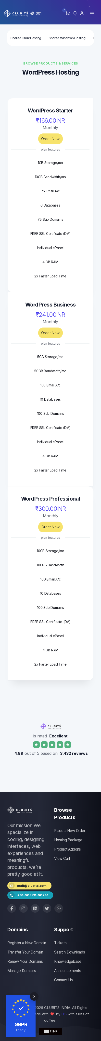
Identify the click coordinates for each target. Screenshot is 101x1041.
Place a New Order (69, 830)
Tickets (60, 943)
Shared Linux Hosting (26, 38)
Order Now (50, 138)
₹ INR (50, 1031)
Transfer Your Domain (25, 952)
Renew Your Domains (25, 961)
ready (21, 1030)
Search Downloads (69, 952)
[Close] (34, 996)
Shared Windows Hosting (67, 38)
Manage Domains (21, 970)
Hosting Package (68, 840)
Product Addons (67, 849)
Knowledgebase (67, 961)
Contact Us (63, 980)
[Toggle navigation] (92, 13)
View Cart (62, 858)
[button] (36, 13)
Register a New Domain (26, 943)
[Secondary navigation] (50, 37)
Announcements (67, 970)
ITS (64, 1014)
